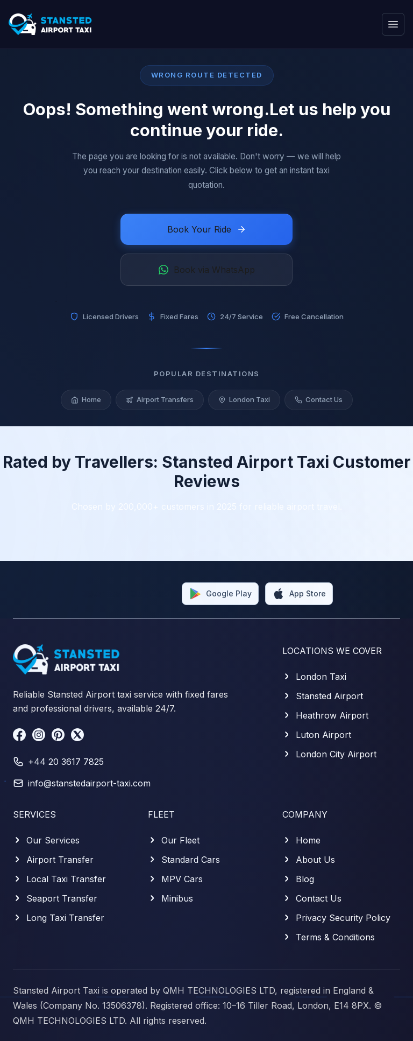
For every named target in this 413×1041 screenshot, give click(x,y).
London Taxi (244, 400)
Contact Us (319, 400)
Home (86, 400)
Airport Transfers (160, 400)
